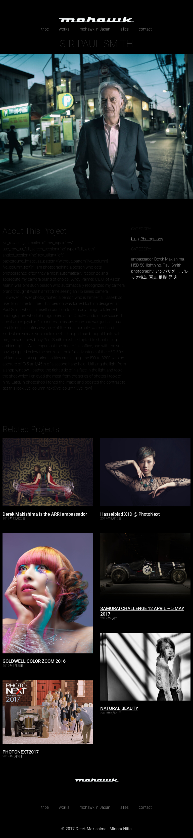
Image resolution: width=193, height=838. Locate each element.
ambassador (142, 259)
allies (124, 29)
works (64, 29)
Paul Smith (172, 265)
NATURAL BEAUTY (119, 708)
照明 (173, 277)
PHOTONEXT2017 (21, 752)
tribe (45, 29)
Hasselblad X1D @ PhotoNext (130, 514)
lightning (153, 265)
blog (135, 239)
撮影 (163, 277)
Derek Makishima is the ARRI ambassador (45, 514)
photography (142, 271)
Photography (151, 239)
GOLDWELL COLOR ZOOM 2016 (34, 661)
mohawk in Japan (94, 29)
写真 (153, 277)
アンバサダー (167, 271)
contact (145, 29)
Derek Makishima (169, 259)
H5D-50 (137, 265)
